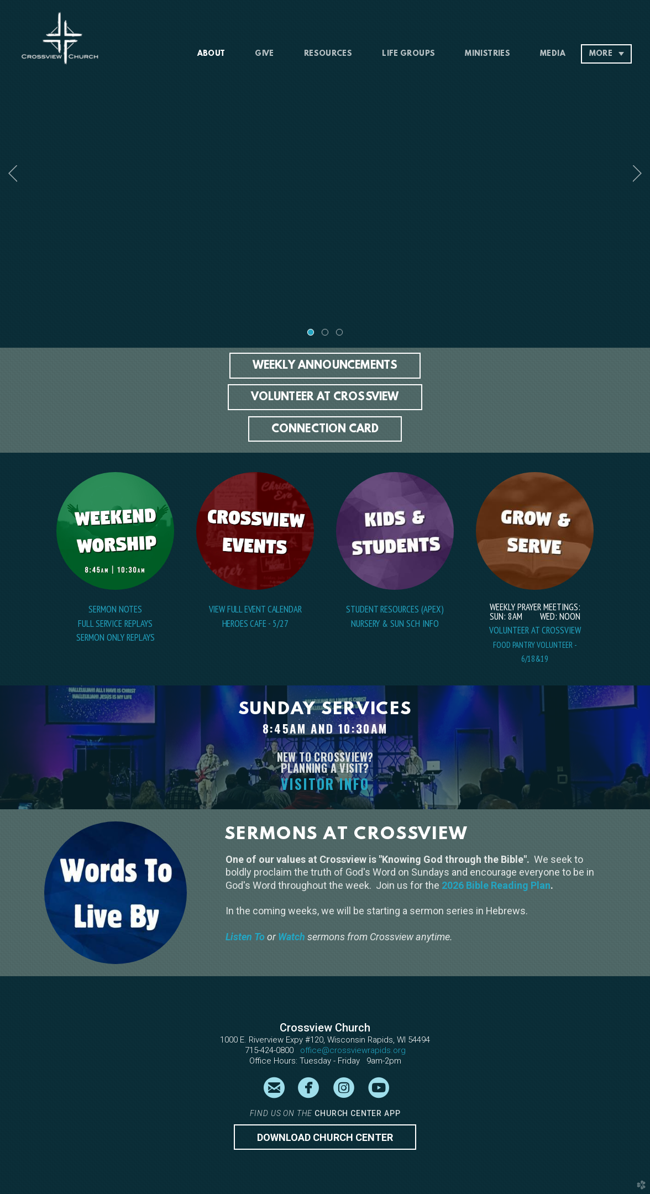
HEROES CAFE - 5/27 (255, 623)
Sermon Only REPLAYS (115, 637)
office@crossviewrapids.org (353, 1050)
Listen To (246, 936)
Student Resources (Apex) (395, 609)
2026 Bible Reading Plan (496, 885)
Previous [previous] (12, 173)
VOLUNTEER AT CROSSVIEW (535, 630)
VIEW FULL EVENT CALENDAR (255, 609)
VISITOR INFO (325, 783)
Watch (291, 936)
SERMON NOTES (115, 609)
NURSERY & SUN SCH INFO (395, 623)
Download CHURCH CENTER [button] (325, 1137)
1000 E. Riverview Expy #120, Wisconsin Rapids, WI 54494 (325, 1040)
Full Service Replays (115, 623)
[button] (325, 366)
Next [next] (637, 173)
